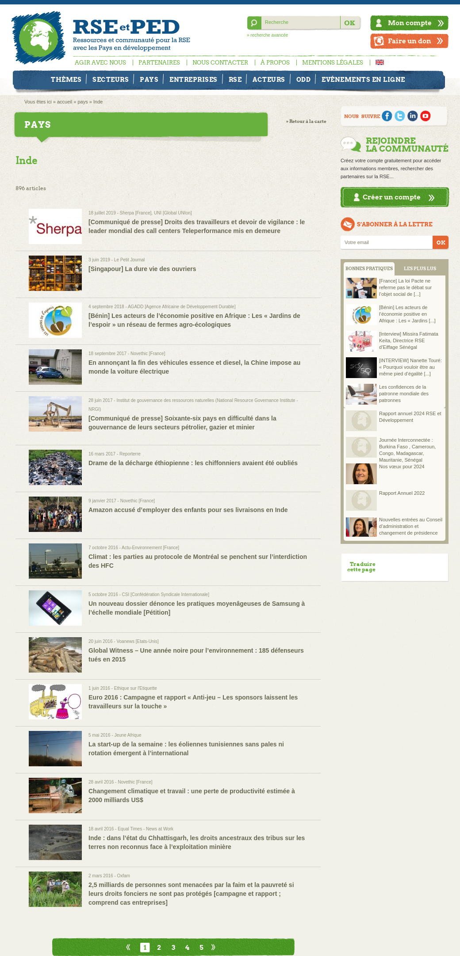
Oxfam (123, 875)
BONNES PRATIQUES (369, 269)
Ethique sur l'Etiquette (135, 688)
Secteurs (110, 80)
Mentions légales (332, 62)
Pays (149, 80)
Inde (98, 101)
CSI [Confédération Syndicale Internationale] (165, 594)
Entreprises (193, 80)
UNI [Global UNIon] (173, 212)
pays (82, 101)
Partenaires (159, 62)
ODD (303, 80)
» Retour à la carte (306, 121)
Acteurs (269, 80)
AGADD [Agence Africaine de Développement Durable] (181, 306)
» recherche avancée (267, 35)
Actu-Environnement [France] (150, 547)
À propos (275, 62)
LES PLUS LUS (420, 269)
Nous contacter (220, 62)
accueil (64, 101)
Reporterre (130, 453)
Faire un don (409, 41)
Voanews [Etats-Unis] (137, 641)
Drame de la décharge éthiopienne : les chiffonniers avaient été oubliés (193, 463)
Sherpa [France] (136, 212)
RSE (235, 80)
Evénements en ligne (363, 80)
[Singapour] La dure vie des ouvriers (142, 268)
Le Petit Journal (129, 259)
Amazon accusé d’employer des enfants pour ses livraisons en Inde (188, 509)
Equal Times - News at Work (145, 828)
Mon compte (410, 23)
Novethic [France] (147, 353)
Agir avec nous (100, 62)
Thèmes (66, 80)
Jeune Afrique (127, 735)
